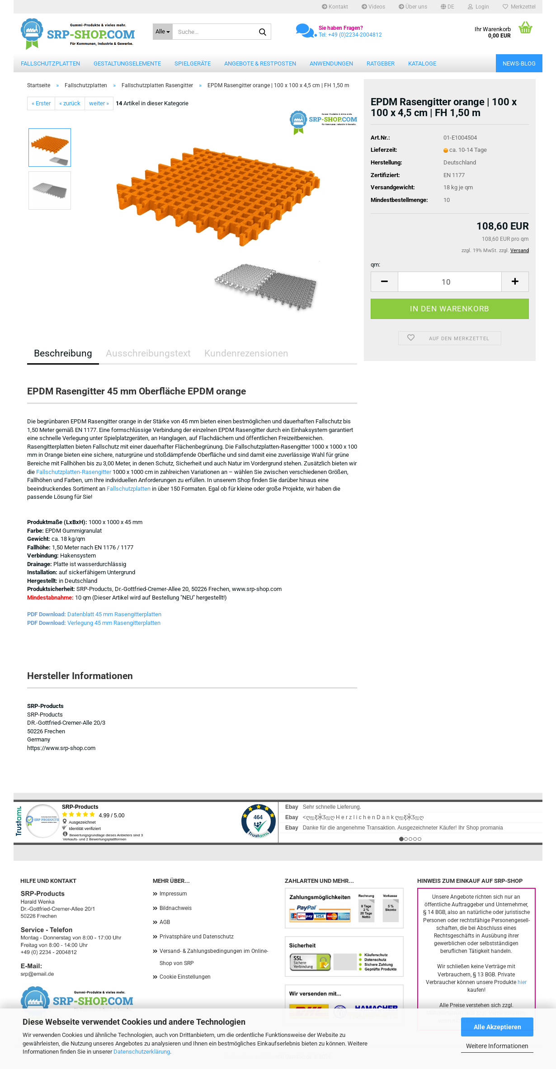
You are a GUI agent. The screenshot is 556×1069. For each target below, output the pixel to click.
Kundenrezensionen (246, 353)
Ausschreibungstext (148, 353)
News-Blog (519, 63)
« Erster (41, 103)
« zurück (69, 103)
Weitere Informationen (497, 1046)
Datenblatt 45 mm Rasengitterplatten (114, 614)
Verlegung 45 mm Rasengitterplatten (113, 622)
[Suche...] (163, 31)
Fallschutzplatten (50, 63)
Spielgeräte (192, 63)
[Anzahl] (450, 282)
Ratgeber (381, 63)
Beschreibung (63, 353)
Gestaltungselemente (127, 63)
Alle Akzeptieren (497, 1027)
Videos (373, 7)
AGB (165, 922)
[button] (447, 7)
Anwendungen (331, 63)
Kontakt (335, 7)
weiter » (99, 103)
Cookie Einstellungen (185, 977)
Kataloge (422, 63)
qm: (375, 264)
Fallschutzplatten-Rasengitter (73, 472)
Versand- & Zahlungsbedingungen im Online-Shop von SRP (214, 957)
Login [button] (478, 7)
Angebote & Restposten (260, 63)
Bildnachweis (176, 908)
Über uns (413, 7)
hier (522, 982)
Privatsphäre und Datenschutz (197, 936)
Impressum (173, 894)
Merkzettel (519, 7)
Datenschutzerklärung (141, 1051)
